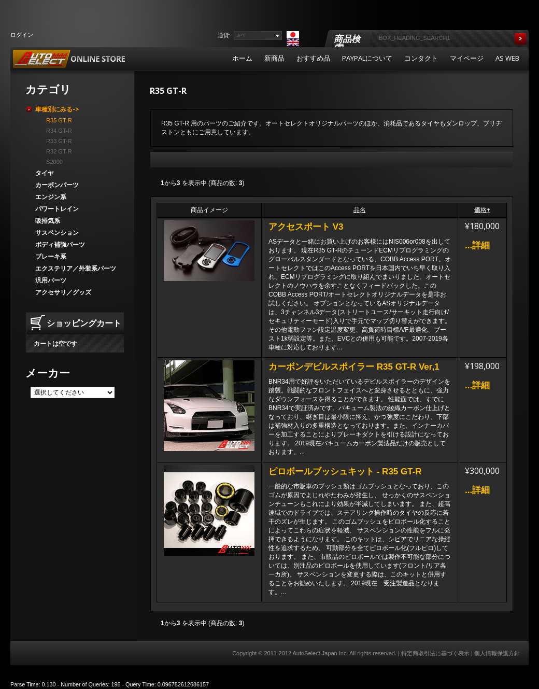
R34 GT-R (57, 131)
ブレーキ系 (50, 256)
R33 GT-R (57, 141)
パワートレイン (57, 208)
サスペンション (57, 232)
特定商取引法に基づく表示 (435, 653)
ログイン (21, 34)
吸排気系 (47, 220)
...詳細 (477, 245)
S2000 (53, 162)
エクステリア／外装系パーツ (75, 268)
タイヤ (44, 172)
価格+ (482, 210)
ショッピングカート (84, 323)
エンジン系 (50, 196)
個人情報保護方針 (497, 653)
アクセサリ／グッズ (63, 292)
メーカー (47, 372)
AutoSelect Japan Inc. (320, 653)
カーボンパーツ (57, 184)
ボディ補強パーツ (60, 244)
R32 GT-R (57, 151)
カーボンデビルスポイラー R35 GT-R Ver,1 (353, 367)
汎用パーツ (50, 280)
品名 (359, 210)
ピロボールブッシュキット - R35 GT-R (345, 471)
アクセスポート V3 (306, 227)
